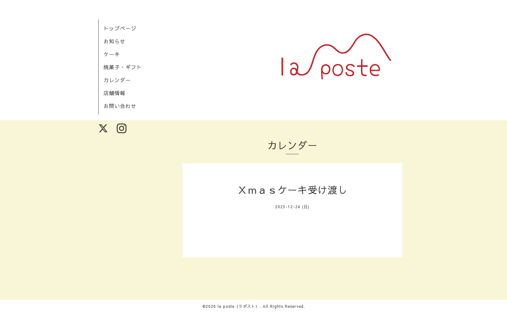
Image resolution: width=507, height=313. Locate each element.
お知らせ (114, 41)
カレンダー (117, 79)
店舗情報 (114, 92)
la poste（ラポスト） (239, 306)
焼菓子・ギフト (122, 66)
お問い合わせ (119, 105)
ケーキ (111, 54)
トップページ (119, 28)
